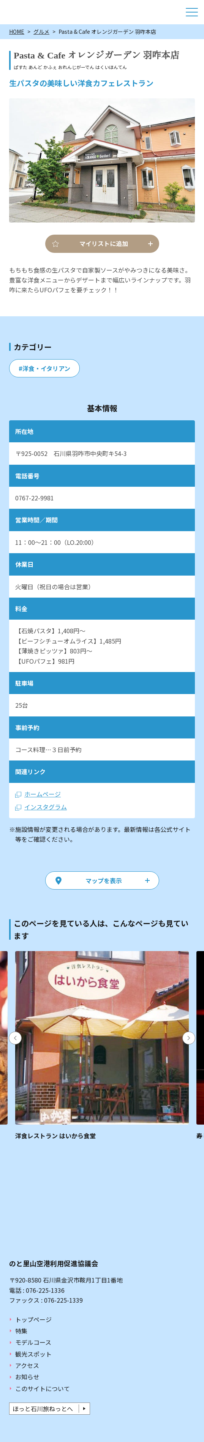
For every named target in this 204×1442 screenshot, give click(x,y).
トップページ (33, 1319)
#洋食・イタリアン (44, 368)
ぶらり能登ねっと (39, 12)
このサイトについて (42, 1388)
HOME (16, 31)
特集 (21, 1330)
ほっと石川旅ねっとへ (43, 1408)
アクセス (27, 1365)
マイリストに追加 (103, 243)
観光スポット (33, 1353)
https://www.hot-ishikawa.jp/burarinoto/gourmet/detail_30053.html (102, 1046)
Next (188, 1038)
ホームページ (42, 793)
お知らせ (27, 1376)
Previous (15, 1038)
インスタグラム (45, 806)
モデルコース (33, 1342)
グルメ (41, 31)
